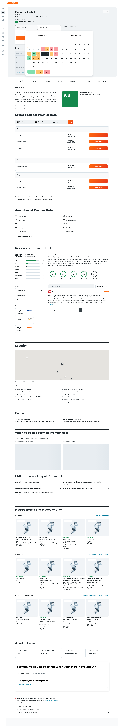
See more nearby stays (102, 515)
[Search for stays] (3, 12)
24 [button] (34, 62)
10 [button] (34, 54)
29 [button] (56, 62)
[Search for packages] (3, 20)
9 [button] (29, 54)
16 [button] (29, 58)
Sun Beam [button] (19, 617)
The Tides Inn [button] (90, 539)
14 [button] (51, 54)
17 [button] (33, 58)
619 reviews (30, 22)
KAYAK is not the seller (63, 706)
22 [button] (56, 58)
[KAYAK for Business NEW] (3, 41)
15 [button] (56, 54)
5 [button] (42, 49)
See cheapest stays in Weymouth (99, 554)
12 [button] (42, 54)
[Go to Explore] (3, 29)
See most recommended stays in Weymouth (96, 595)
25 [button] (38, 62)
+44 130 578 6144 (20, 19)
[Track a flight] (3, 33)
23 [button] (29, 62)
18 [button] (38, 58)
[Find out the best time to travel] (3, 37)
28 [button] (51, 62)
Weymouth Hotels (82, 722)
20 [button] (47, 58)
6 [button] (47, 49)
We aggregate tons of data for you (63, 709)
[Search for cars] (3, 16)
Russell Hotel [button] (67, 539)
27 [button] (47, 62)
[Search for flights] (3, 8)
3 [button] (33, 49)
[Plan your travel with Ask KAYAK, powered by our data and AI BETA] (3, 25)
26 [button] (43, 62)
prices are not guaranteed (51, 700)
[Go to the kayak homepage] (12, 3)
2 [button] (29, 49)
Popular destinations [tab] (38, 673)
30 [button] (29, 67)
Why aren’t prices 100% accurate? (63, 712)
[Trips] (3, 46)
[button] (3, 3)
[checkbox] (24, 312)
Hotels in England (60, 722)
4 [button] (38, 49)
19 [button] (42, 58)
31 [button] (34, 67)
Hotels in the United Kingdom (46, 722)
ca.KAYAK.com (18, 722)
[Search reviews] (73, 286)
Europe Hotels (33, 722)
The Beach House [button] (44, 619)
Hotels (26, 722)
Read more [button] (52, 304)
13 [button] (47, 54)
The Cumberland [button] (68, 617)
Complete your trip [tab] (24, 673)
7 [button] (51, 49)
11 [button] (38, 54)
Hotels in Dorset (71, 722)
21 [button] (51, 58)
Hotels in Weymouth (25, 684)
